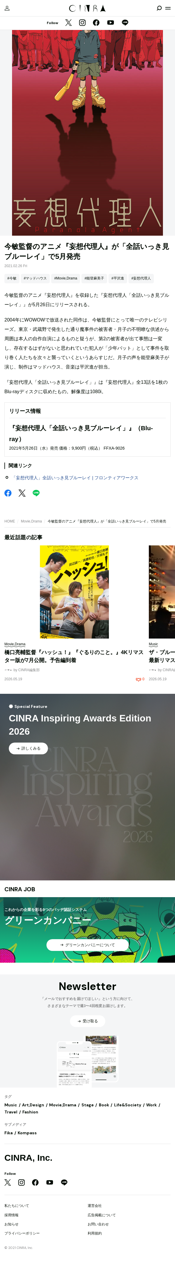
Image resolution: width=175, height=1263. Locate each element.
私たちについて (16, 1206)
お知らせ (11, 1224)
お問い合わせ (98, 1224)
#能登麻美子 (94, 278)
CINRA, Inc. (28, 1158)
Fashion (30, 1112)
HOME (9, 521)
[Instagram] (82, 23)
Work (151, 1105)
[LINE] (125, 23)
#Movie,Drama (65, 278)
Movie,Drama (31, 521)
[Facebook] (96, 23)
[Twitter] (68, 23)
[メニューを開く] (168, 8)
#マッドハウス (35, 278)
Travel (10, 1112)
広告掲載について (102, 1215)
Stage (87, 1105)
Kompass (27, 1133)
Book (104, 1105)
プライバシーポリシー (22, 1233)
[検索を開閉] (159, 8)
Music (10, 1105)
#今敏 (11, 278)
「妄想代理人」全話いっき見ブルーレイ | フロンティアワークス (75, 477)
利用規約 (95, 1233)
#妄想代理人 (141, 278)
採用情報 (11, 1215)
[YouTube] (110, 23)
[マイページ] (7, 8)
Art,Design (33, 1105)
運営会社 (95, 1206)
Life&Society (127, 1105)
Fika (8, 1133)
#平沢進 (117, 278)
